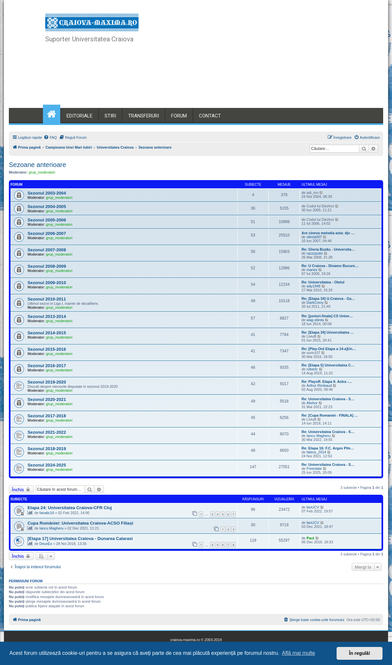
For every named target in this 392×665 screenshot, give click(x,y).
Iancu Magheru (318, 436)
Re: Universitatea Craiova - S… (328, 399)
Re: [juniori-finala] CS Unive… (327, 316)
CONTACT (210, 116)
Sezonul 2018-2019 (47, 448)
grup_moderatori (42, 172)
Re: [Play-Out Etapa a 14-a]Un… (329, 349)
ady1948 (313, 286)
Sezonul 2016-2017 (47, 365)
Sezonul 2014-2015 (47, 332)
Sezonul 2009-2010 (47, 282)
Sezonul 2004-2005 (47, 206)
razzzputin (314, 253)
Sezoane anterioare (37, 164)
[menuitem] (50, 137)
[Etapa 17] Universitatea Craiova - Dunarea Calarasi (80, 538)
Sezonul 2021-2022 (47, 432)
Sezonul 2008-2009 (47, 266)
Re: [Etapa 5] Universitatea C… (328, 365)
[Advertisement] (244, 59)
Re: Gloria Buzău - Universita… (328, 249)
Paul (310, 538)
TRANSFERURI (143, 116)
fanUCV (312, 507)
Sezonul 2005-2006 (47, 220)
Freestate (314, 468)
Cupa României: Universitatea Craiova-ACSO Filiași (80, 523)
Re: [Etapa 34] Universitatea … (328, 332)
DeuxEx (45, 544)
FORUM (179, 116)
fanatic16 (46, 513)
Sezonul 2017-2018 (47, 415)
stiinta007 (314, 237)
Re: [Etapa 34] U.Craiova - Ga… (328, 299)
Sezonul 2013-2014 (47, 316)
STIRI (110, 116)
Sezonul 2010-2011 (47, 299)
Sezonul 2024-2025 (47, 465)
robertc (312, 369)
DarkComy (314, 302)
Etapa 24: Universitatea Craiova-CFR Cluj (70, 507)
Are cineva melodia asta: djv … (328, 233)
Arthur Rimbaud (319, 385)
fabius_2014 (316, 452)
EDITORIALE (79, 116)
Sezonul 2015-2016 (47, 349)
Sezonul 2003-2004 (47, 193)
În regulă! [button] (359, 653)
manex (311, 270)
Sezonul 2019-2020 (47, 382)
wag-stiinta (315, 320)
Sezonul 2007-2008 (47, 249)
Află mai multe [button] (298, 653)
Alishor (312, 403)
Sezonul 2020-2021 (47, 399)
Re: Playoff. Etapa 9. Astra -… (327, 382)
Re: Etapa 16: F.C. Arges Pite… (328, 448)
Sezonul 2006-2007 (47, 233)
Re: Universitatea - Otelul (323, 282)
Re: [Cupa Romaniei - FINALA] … (330, 415)
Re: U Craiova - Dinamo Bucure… (330, 266)
